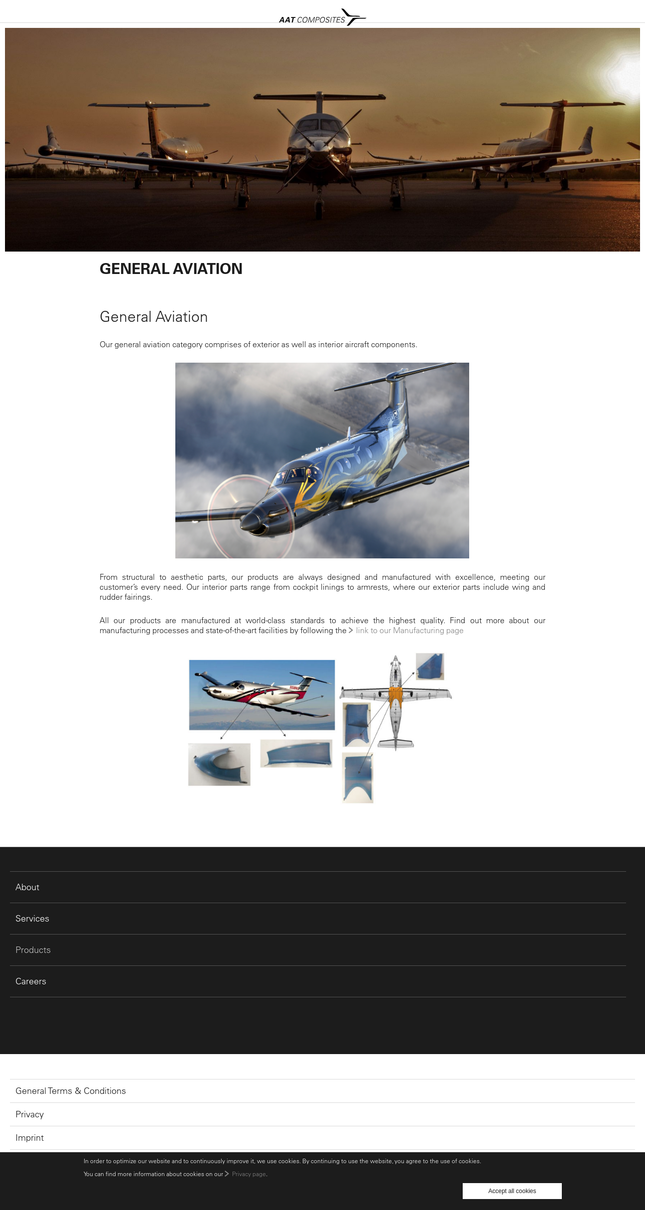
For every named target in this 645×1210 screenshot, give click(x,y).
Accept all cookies (512, 1191)
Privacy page (249, 1174)
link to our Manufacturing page (410, 630)
